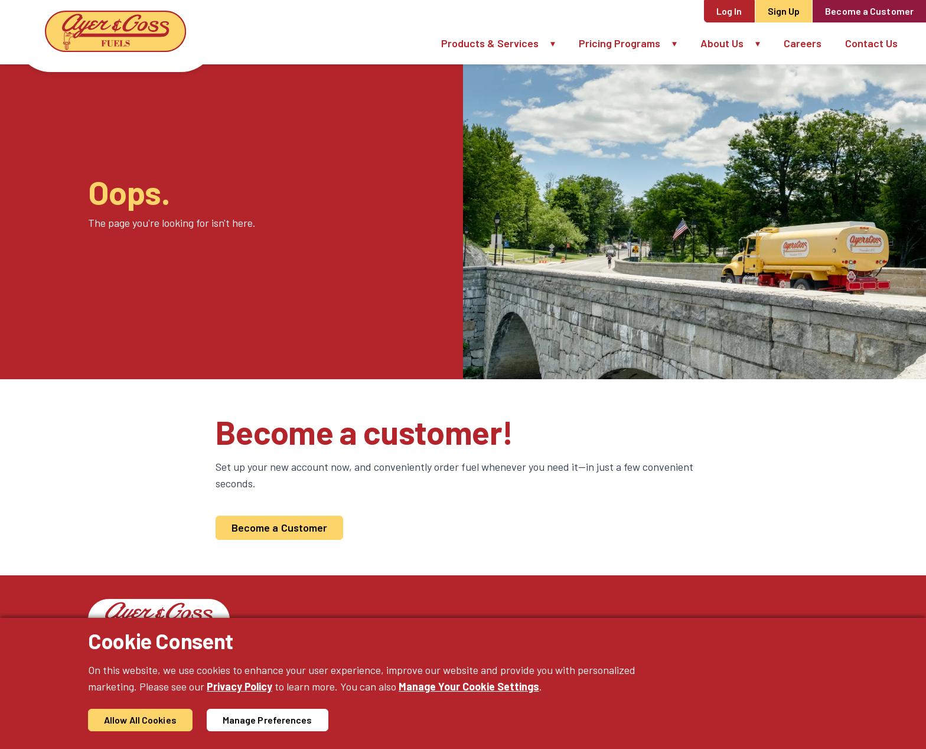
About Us (722, 43)
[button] (558, 43)
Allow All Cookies (140, 719)
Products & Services (490, 43)
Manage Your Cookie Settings (469, 686)
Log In (729, 11)
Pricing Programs (619, 43)
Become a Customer (869, 11)
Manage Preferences (267, 719)
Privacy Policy (239, 686)
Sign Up (784, 11)
